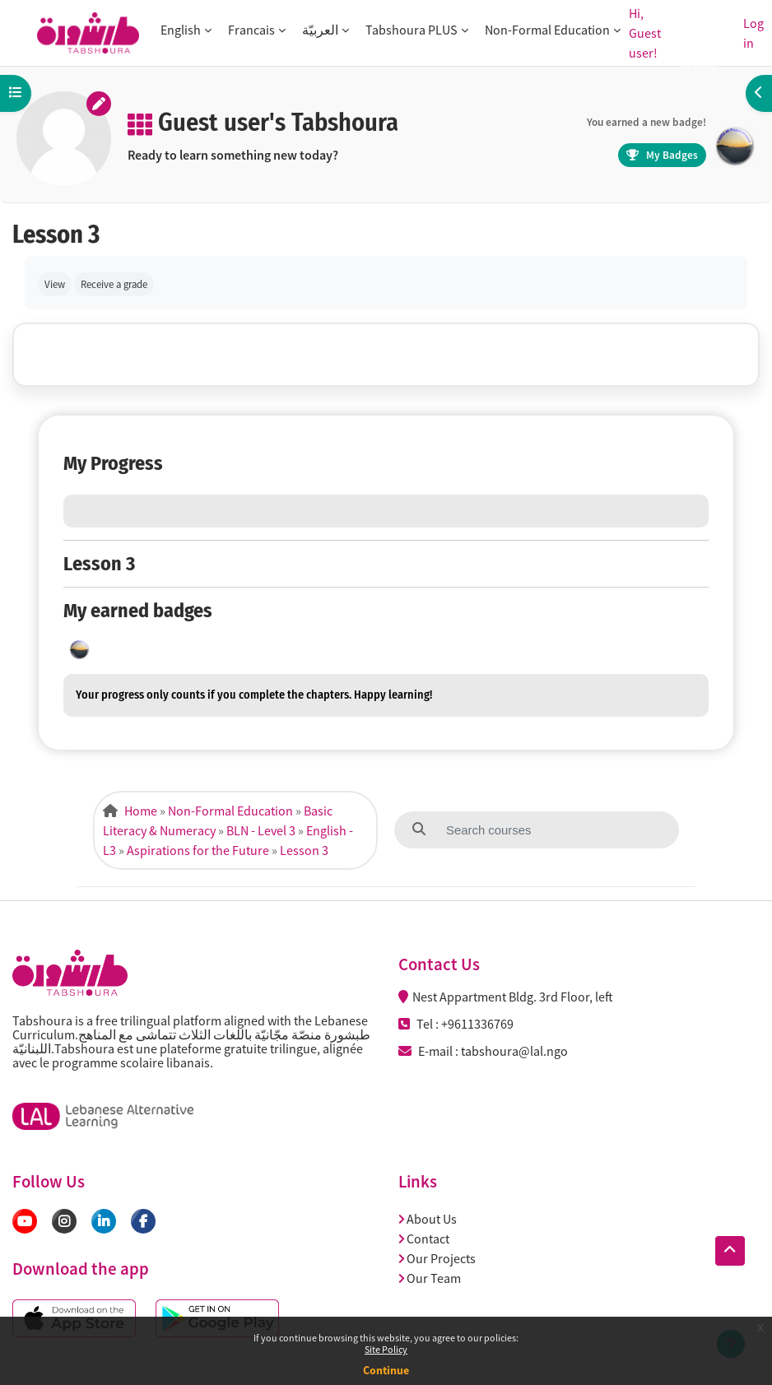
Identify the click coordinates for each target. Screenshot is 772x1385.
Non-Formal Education (230, 810)
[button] (730, 1250)
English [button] (180, 29)
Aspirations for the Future (198, 850)
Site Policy (386, 1349)
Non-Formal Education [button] (547, 29)
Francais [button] (251, 29)
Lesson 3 (304, 850)
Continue (386, 1370)
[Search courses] (524, 829)
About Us (427, 1219)
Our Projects (437, 1258)
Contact (423, 1238)
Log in (753, 33)
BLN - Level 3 (260, 830)
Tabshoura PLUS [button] (411, 29)
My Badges (662, 155)
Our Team (429, 1278)
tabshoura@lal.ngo (514, 1051)
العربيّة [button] (320, 29)
